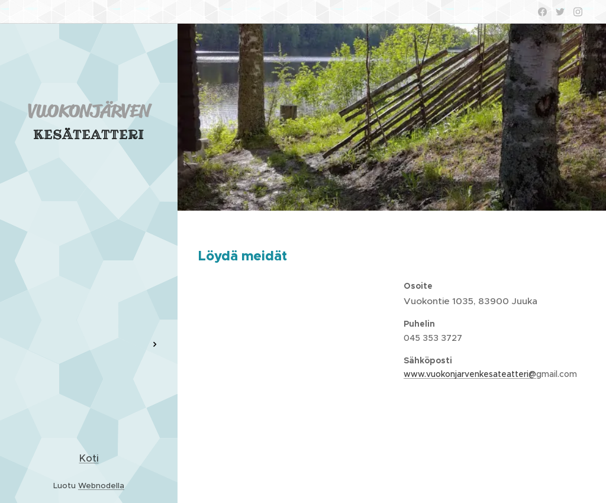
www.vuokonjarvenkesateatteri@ (470, 374)
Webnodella (101, 486)
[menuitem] (89, 243)
